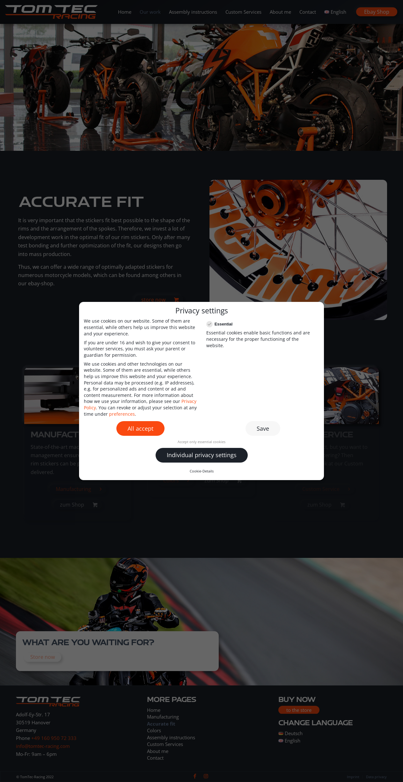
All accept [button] (140, 428)
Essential (222, 324)
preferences (122, 414)
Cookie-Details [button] (202, 471)
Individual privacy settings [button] (202, 455)
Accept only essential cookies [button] (201, 442)
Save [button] (263, 428)
